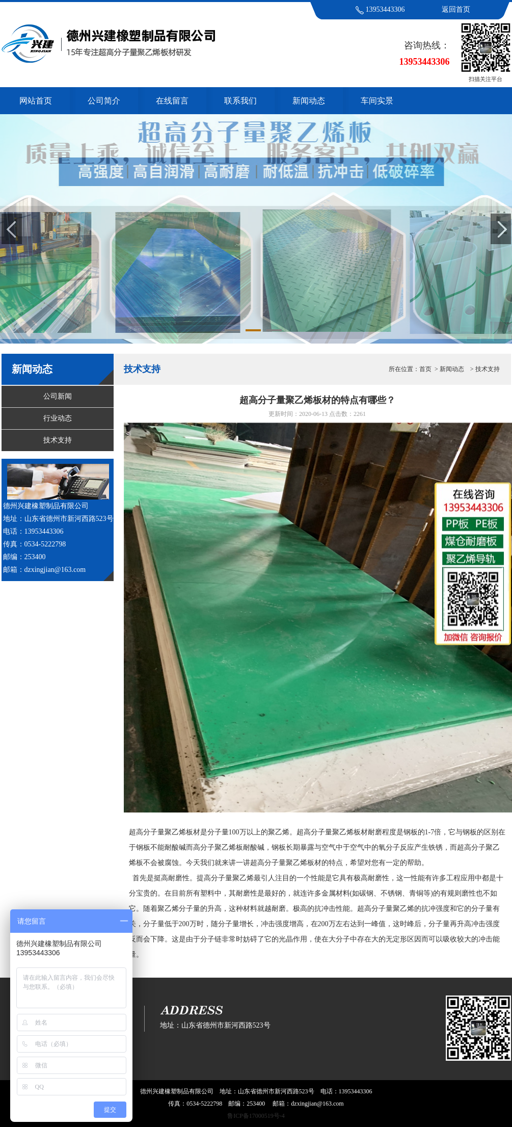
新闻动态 (308, 100)
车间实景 (377, 100)
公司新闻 (57, 396)
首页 (425, 369)
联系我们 (240, 100)
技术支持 (57, 440)
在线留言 (172, 100)
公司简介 (104, 100)
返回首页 (456, 9)
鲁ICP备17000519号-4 (256, 1115)
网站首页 (35, 100)
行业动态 (57, 418)
